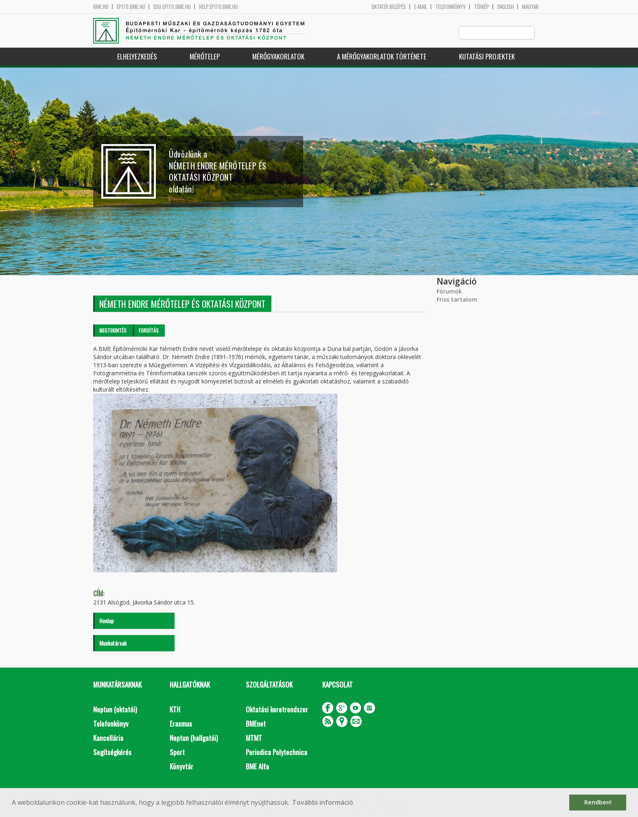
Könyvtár (181, 767)
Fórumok (449, 292)
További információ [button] (322, 802)
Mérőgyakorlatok (278, 57)
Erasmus (181, 724)
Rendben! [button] (598, 802)
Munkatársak (113, 643)
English (505, 6)
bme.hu (101, 6)
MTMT (254, 738)
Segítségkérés (112, 752)
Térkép (481, 6)
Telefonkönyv (450, 6)
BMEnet (256, 724)
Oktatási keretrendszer (277, 710)
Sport (177, 752)
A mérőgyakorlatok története (381, 57)
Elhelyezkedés (137, 57)
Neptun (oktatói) (115, 710)
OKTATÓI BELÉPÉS (388, 6)
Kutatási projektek (487, 57)
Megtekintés (113, 330)
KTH (175, 710)
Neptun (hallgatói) (194, 738)
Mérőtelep (205, 57)
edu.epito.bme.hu (172, 6)
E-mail (420, 6)
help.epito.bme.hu (218, 6)
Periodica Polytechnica (276, 752)
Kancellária (108, 738)
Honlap (106, 621)
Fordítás (149, 330)
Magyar (530, 6)
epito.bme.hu (131, 6)
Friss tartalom (457, 300)
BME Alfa (257, 767)
